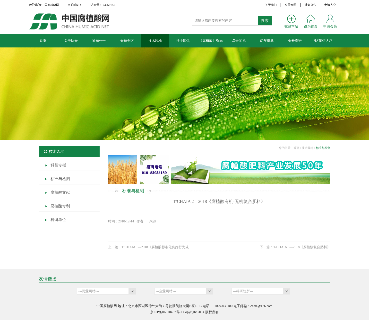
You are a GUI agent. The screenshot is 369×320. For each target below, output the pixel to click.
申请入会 (330, 5)
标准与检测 (323, 148)
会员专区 (290, 5)
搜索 (265, 20)
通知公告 (310, 5)
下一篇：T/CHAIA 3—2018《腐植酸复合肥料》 (295, 247)
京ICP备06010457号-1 (166, 312)
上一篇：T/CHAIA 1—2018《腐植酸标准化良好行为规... (149, 247)
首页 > (297, 148)
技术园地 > (309, 148)
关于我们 (271, 5)
